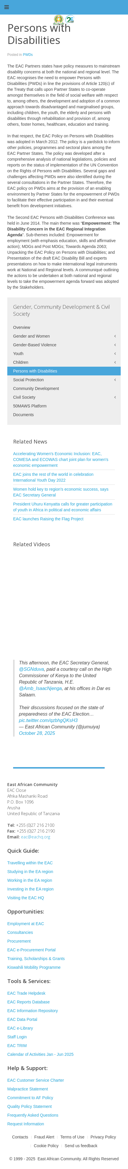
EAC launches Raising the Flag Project (48, 519)
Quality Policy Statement (29, 1106)
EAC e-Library (20, 1028)
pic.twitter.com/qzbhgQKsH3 (48, 720)
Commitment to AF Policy (30, 1097)
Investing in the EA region (30, 889)
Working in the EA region (29, 880)
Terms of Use (72, 1137)
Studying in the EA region (30, 871)
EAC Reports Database (28, 1002)
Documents (23, 414)
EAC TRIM (17, 1045)
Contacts (20, 1137)
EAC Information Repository (32, 1010)
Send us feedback (81, 1145)
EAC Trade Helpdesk (26, 993)
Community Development (36, 388)
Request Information (25, 1124)
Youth (18, 353)
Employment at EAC (25, 923)
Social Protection (28, 379)
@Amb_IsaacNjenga (40, 688)
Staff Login (17, 1037)
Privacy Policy (103, 1137)
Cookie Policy (46, 1145)
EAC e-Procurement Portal (31, 950)
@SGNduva (31, 669)
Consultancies (20, 932)
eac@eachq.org (35, 837)
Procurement (19, 941)
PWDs (28, 55)
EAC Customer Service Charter (35, 1080)
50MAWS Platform (30, 406)
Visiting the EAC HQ (25, 897)
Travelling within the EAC (30, 863)
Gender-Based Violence (34, 345)
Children (20, 362)
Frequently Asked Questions (32, 1115)
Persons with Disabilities (35, 371)
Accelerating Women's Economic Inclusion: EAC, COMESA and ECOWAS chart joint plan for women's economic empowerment (60, 459)
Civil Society (24, 397)
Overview (21, 327)
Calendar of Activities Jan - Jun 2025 (40, 1054)
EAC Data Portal (22, 1019)
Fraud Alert (44, 1137)
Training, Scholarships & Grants (36, 958)
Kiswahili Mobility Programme (34, 967)
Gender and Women (31, 336)
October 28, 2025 (37, 733)
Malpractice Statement (27, 1089)
